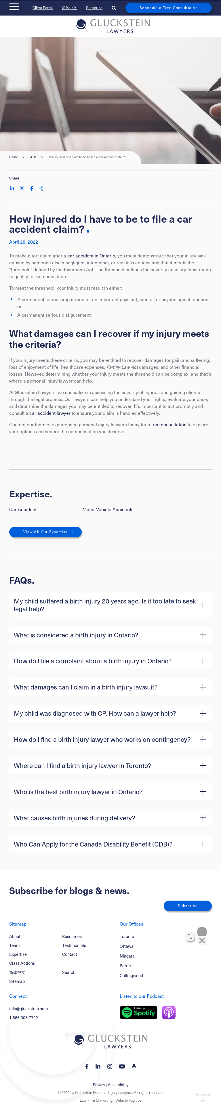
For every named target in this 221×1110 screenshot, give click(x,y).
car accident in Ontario (91, 256)
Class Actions (22, 963)
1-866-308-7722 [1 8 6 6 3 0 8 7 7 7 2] (23, 1017)
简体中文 (69, 7)
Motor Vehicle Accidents (108, 509)
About (14, 936)
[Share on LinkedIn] (12, 188)
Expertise (18, 954)
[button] (110, 605)
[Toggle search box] (114, 8)
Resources (72, 936)
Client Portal (43, 7)
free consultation (168, 424)
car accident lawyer (50, 413)
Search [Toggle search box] (68, 972)
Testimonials (74, 945)
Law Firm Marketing (96, 1100)
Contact (69, 954)
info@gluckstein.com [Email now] (28, 1008)
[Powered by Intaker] (171, 1098)
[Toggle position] (190, 930)
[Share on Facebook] (32, 188)
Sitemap (17, 981)
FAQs (33, 157)
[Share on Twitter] (22, 188)
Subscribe (94, 7)
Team (14, 945)
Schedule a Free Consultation (169, 7)
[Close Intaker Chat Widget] (202, 926)
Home (13, 157)
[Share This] (41, 188)
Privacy (99, 1084)
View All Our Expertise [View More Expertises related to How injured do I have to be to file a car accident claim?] (45, 531)
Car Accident (23, 509)
